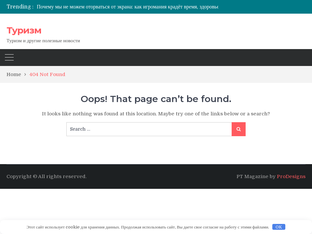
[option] (140, 6)
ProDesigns (291, 176)
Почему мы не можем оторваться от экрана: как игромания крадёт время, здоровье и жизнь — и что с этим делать (162, 7)
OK (279, 227)
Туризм (24, 30)
